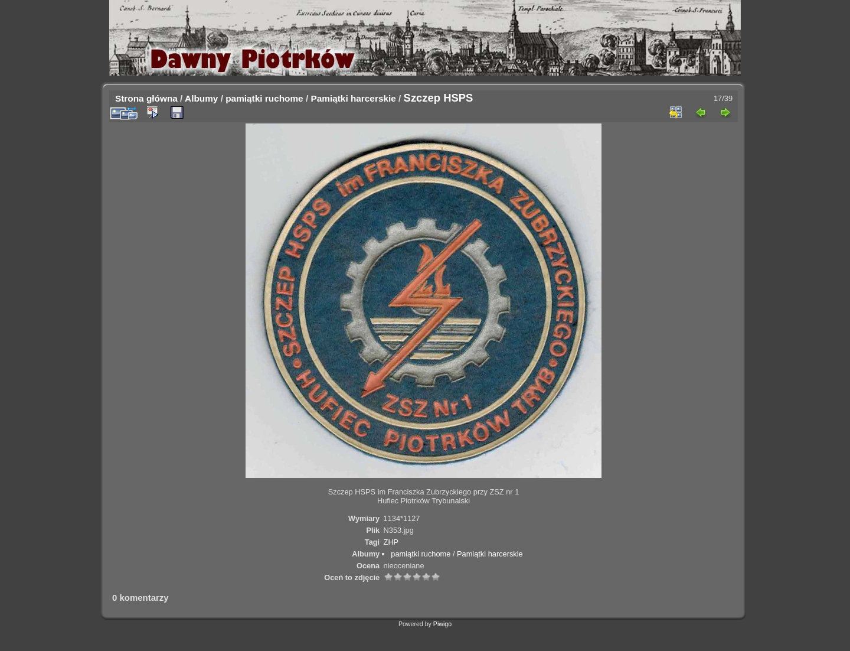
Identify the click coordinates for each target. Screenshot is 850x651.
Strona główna (146, 98)
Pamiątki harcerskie (352, 98)
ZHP (391, 542)
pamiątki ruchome (264, 98)
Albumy (201, 98)
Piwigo (442, 623)
